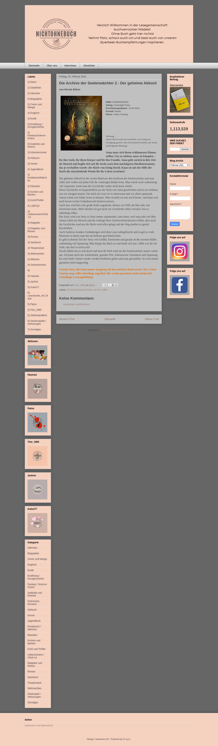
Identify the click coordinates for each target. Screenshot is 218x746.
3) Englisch (33, 113)
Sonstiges (33, 702)
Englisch (32, 564)
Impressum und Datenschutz (39, 725)
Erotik (31, 570)
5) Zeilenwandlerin (37, 315)
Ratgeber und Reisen (35, 664)
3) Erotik (32, 118)
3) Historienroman (37, 152)
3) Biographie (35, 99)
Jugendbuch (34, 620)
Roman (31, 671)
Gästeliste (89, 65)
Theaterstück (34, 682)
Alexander (176, 85)
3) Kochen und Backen (35, 193)
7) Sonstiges (34, 329)
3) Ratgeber (34, 222)
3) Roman (33, 236)
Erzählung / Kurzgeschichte (36, 577)
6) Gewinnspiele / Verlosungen (37, 322)
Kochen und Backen (34, 642)
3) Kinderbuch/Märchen (37, 177)
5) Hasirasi (33, 276)
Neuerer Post (67, 319)
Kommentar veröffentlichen (76, 304)
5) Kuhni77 (33, 287)
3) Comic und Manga (35, 106)
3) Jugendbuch (35, 169)
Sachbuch (33, 677)
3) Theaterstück (36, 248)
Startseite (34, 65)
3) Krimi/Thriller (36, 200)
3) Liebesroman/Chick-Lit (38, 214)
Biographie (33, 553)
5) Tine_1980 (100, 289)
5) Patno (32, 304)
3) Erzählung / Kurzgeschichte (36, 125)
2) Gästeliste (34, 87)
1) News (32, 82)
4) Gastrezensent (37, 264)
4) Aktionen (34, 259)
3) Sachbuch (34, 242)
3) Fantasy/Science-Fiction (80, 289)
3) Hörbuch (33, 158)
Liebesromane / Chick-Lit (36, 656)
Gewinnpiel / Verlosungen (34, 695)
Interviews (70, 65)
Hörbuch (32, 609)
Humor (31, 615)
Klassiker (32, 635)
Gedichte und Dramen (35, 594)
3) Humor (32, 163)
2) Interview (34, 93)
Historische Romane (33, 602)
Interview (32, 547)
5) (29, 270)
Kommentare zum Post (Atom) (115, 330)
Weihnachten (34, 688)
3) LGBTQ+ (34, 205)
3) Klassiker (34, 186)
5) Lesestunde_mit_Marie (38, 295)
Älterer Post (152, 319)
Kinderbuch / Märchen (34, 628)
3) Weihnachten (36, 253)
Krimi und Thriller (37, 649)
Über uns (52, 65)
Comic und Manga (37, 559)
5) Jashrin (33, 281)
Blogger (126, 739)
